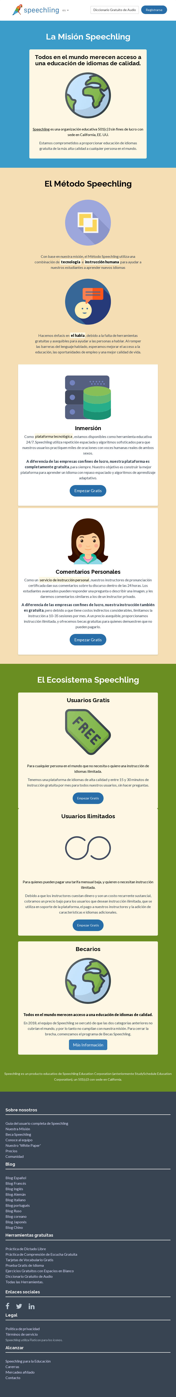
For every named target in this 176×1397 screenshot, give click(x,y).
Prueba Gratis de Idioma (25, 1265)
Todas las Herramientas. (24, 1282)
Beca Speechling (18, 1134)
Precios (11, 1151)
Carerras (12, 1366)
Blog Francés (16, 1183)
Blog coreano (16, 1216)
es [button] (65, 10)
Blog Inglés (14, 1189)
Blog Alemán (16, 1194)
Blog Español (16, 1178)
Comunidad (15, 1156)
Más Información (88, 1044)
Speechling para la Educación (28, 1361)
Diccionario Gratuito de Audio (115, 10)
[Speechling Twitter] (22, 1307)
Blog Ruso (14, 1211)
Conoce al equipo (19, 1140)
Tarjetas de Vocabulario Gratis (29, 1260)
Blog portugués (18, 1205)
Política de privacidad (23, 1328)
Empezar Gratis (88, 490)
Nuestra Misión (18, 1129)
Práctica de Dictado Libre (26, 1249)
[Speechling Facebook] (10, 1307)
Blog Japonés (16, 1222)
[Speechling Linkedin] (34, 1307)
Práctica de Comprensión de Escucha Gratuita (41, 1254)
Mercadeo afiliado (20, 1372)
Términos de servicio (22, 1334)
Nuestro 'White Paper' (23, 1145)
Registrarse (154, 10)
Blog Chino (14, 1227)
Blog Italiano (16, 1200)
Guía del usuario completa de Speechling (37, 1123)
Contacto (13, 1377)
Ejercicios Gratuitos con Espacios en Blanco (40, 1271)
